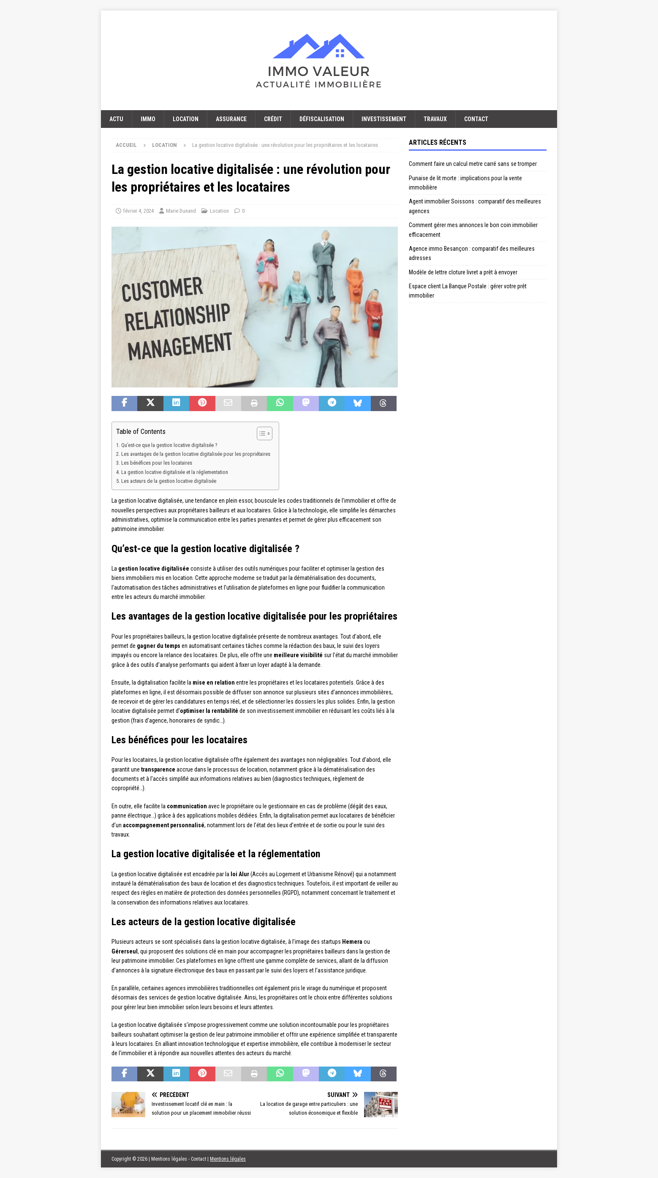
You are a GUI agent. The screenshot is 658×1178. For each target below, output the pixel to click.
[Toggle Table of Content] (260, 433)
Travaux (435, 119)
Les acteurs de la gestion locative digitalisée (168, 481)
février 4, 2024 (138, 211)
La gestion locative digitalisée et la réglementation (174, 472)
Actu (116, 119)
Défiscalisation (321, 119)
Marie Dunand (181, 211)
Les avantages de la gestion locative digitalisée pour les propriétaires (195, 454)
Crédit (273, 119)
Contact (476, 119)
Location (185, 119)
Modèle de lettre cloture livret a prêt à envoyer (463, 272)
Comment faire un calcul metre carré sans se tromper (473, 163)
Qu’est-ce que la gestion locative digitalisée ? (169, 445)
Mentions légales (228, 1159)
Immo (148, 119)
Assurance (231, 119)
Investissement (384, 119)
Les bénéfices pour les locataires (156, 463)
